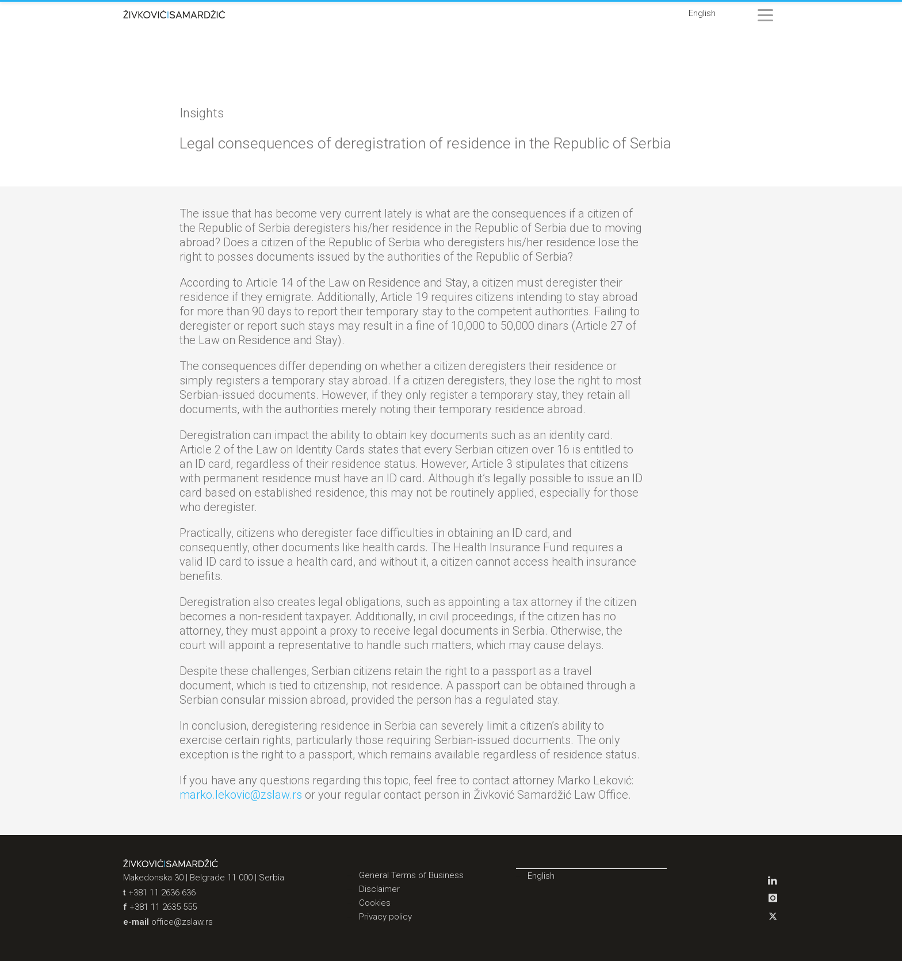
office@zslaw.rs (182, 922)
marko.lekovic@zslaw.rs (240, 795)
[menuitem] (702, 13)
